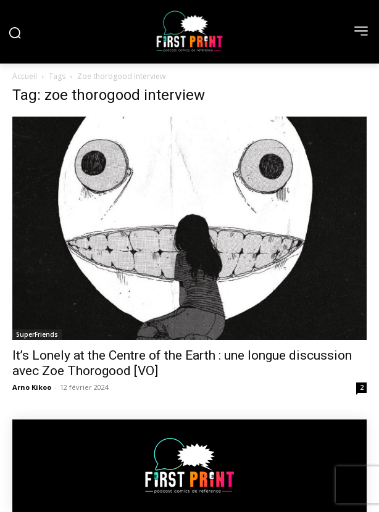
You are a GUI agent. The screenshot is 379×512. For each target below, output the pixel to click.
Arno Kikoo (31, 387)
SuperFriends (37, 334)
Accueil (24, 76)
